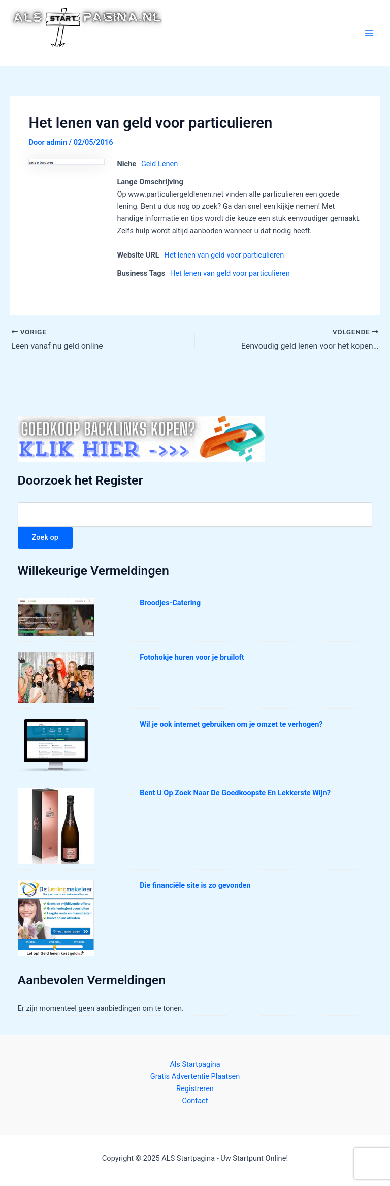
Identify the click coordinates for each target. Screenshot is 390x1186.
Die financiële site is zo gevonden (195, 885)
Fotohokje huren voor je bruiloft (192, 657)
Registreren (195, 1088)
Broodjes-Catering (170, 602)
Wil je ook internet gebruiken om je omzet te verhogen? (231, 724)
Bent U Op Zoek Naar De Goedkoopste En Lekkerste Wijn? (235, 792)
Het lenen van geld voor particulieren (224, 255)
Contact (195, 1100)
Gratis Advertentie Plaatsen (195, 1076)
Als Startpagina (195, 1064)
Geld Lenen (159, 163)
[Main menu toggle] (369, 33)
